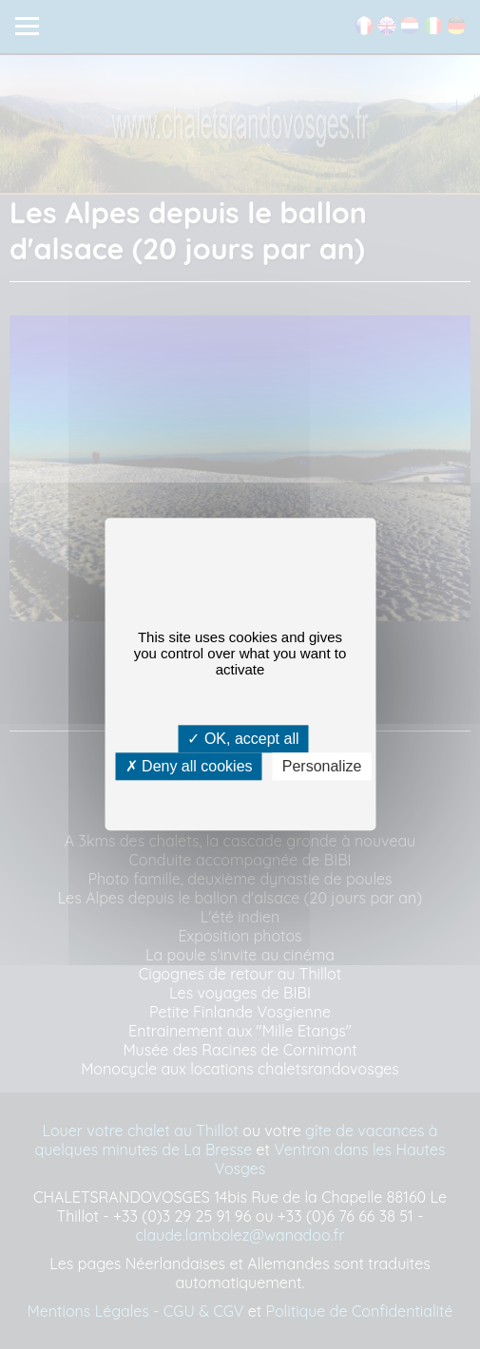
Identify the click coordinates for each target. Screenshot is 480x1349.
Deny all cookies (189, 767)
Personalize (322, 767)
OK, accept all (242, 739)
